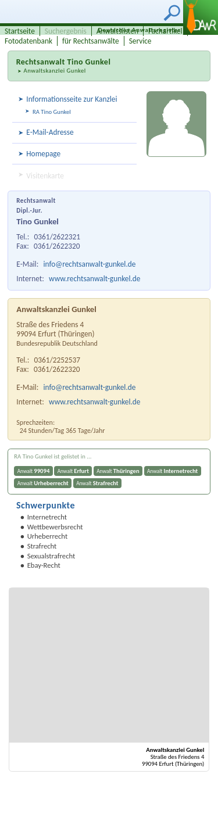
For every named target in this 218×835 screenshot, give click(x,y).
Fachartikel (165, 31)
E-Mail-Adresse (49, 132)
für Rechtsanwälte (90, 41)
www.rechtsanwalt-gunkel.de (94, 279)
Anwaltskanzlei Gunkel (54, 70)
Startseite (20, 31)
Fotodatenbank (28, 41)
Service (140, 41)
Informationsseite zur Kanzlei (71, 99)
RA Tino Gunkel (52, 112)
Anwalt (33, 471)
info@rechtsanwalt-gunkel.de (90, 264)
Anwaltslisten (117, 31)
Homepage (43, 154)
